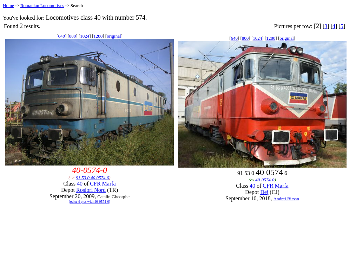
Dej (264, 192)
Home (8, 5)
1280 (98, 36)
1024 (84, 36)
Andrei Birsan (286, 198)
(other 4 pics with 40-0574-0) (89, 201)
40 (80, 184)
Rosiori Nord (91, 190)
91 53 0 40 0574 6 (92, 177)
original (114, 36)
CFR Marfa (103, 184)
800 (72, 36)
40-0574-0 (264, 179)
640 (61, 36)
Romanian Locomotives (42, 5)
